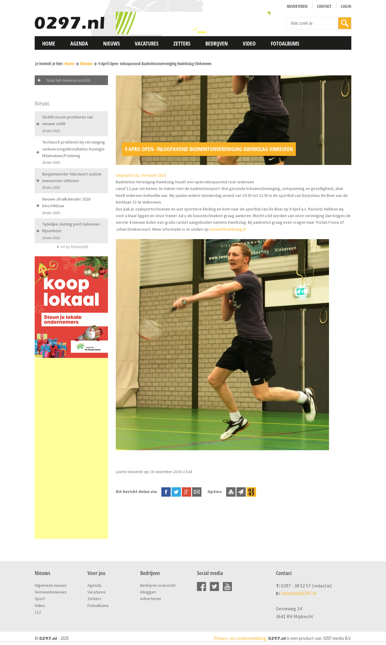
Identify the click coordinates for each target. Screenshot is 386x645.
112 (38, 612)
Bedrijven (216, 43)
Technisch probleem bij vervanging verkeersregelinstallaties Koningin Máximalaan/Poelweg (73, 152)
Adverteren (297, 6)
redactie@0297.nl (299, 593)
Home (48, 43)
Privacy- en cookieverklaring (240, 638)
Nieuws (111, 43)
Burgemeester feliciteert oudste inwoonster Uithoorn (72, 180)
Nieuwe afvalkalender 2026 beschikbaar (66, 205)
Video (249, 43)
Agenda (79, 43)
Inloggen (148, 592)
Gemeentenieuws (51, 592)
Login (346, 6)
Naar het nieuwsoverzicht (68, 80)
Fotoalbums (285, 43)
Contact (324, 6)
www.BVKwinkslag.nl (227, 229)
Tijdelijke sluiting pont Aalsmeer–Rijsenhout (72, 230)
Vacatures (146, 43)
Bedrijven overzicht (158, 585)
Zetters (181, 43)
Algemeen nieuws (51, 585)
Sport (40, 598)
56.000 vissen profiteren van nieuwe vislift (67, 123)
